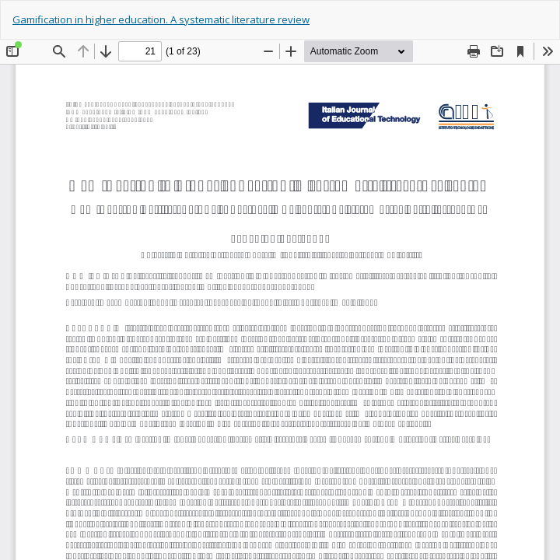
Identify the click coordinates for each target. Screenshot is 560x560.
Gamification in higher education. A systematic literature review (161, 19)
